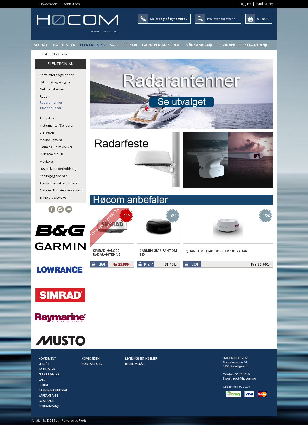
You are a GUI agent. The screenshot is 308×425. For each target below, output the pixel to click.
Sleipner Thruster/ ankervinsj (61, 190)
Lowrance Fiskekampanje (243, 45)
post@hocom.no (244, 378)
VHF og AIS (47, 132)
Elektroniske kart (52, 89)
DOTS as (53, 421)
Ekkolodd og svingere (55, 82)
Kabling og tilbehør (53, 176)
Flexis (82, 421)
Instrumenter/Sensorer (57, 125)
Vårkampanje (199, 45)
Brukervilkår (135, 364)
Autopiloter (48, 118)
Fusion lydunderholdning (58, 168)
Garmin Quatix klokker (56, 147)
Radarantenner (51, 102)
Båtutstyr (64, 45)
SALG (115, 45)
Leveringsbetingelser (141, 358)
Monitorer (47, 161)
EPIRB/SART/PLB (51, 154)
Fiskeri (130, 45)
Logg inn (245, 4)
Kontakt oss (72, 4)
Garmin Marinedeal (161, 45)
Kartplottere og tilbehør (57, 75)
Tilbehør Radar (50, 108)
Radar (64, 54)
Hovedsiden (48, 4)
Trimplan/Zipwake (53, 197)
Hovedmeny (47, 358)
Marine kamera (51, 140)
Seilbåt (41, 45)
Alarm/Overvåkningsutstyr (59, 183)
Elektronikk (92, 45)
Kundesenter (264, 4)
